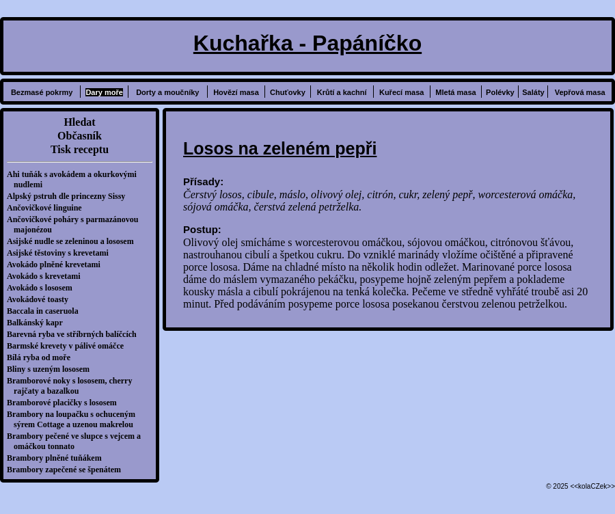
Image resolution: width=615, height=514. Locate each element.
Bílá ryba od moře (42, 357)
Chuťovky (287, 92)
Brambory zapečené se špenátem (67, 469)
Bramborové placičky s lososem (65, 402)
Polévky (500, 92)
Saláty (533, 92)
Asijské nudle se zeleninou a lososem (74, 241)
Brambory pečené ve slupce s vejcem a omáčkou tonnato (77, 441)
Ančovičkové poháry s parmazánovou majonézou (76, 224)
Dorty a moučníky (167, 92)
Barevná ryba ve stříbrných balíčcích (75, 334)
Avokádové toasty (41, 299)
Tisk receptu (80, 149)
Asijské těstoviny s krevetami (61, 253)
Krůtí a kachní (342, 92)
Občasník (79, 135)
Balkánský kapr (38, 322)
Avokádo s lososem (43, 288)
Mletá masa (455, 92)
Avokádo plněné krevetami (57, 264)
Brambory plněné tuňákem (58, 458)
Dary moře (103, 92)
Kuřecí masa (401, 92)
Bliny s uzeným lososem (52, 369)
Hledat (79, 122)
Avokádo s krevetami (47, 276)
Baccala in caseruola (46, 311)
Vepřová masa (580, 92)
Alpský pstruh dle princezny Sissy (69, 196)
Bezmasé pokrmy (42, 92)
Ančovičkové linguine (48, 208)
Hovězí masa (236, 92)
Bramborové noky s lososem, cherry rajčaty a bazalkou (73, 386)
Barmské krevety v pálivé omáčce (69, 346)
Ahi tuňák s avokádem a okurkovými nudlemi (75, 179)
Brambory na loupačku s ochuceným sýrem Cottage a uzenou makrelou (74, 419)
